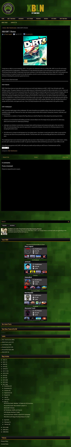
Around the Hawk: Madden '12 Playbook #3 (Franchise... (19, 403)
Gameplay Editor (35, 291)
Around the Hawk (6, 349)
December (7, 386)
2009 (4, 429)
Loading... (3, 332)
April (5, 420)
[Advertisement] (22, 215)
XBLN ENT (4, 352)
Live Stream (30, 18)
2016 (4, 373)
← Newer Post (5, 157)
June (5, 399)
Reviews (46, 18)
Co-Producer (35, 260)
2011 (4, 384)
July (5, 397)
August (6, 395)
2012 (4, 382)
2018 (4, 368)
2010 (4, 427)
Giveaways (21, 18)
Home (3, 18)
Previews (38, 18)
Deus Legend (8, 34)
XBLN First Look (6, 342)
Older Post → (66, 157)
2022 (4, 360)
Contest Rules (4, 444)
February (6, 422)
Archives (12, 225)
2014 (4, 377)
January (6, 424)
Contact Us (14, 22)
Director (35, 275)
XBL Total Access (11, 28)
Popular (4, 225)
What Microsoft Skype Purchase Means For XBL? (17, 416)
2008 (4, 432)
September (7, 392)
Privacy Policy (4, 441)
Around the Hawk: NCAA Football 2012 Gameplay (17, 414)
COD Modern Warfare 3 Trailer (12, 412)
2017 (4, 371)
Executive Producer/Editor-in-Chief (35, 244)
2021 (4, 362)
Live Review (5, 344)
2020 (4, 364)
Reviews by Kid (6, 347)
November (7, 388)
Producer (35, 306)
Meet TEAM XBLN (11, 18)
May (5, 401)
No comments (29, 34)
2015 (4, 375)
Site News (53, 18)
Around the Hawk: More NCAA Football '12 (15, 405)
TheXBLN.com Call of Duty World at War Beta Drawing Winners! (25, 229)
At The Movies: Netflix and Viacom (13, 410)
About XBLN (4, 22)
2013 (4, 380)
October (6, 390)
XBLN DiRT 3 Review (9, 31)
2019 (4, 366)
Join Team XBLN (63, 18)
